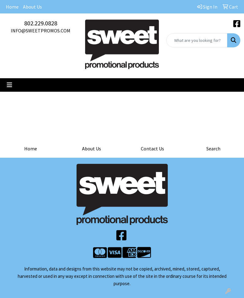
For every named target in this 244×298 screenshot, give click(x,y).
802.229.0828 (40, 23)
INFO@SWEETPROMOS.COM (40, 31)
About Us (32, 7)
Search (213, 148)
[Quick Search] (196, 40)
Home (12, 7)
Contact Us (152, 148)
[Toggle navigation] (9, 85)
